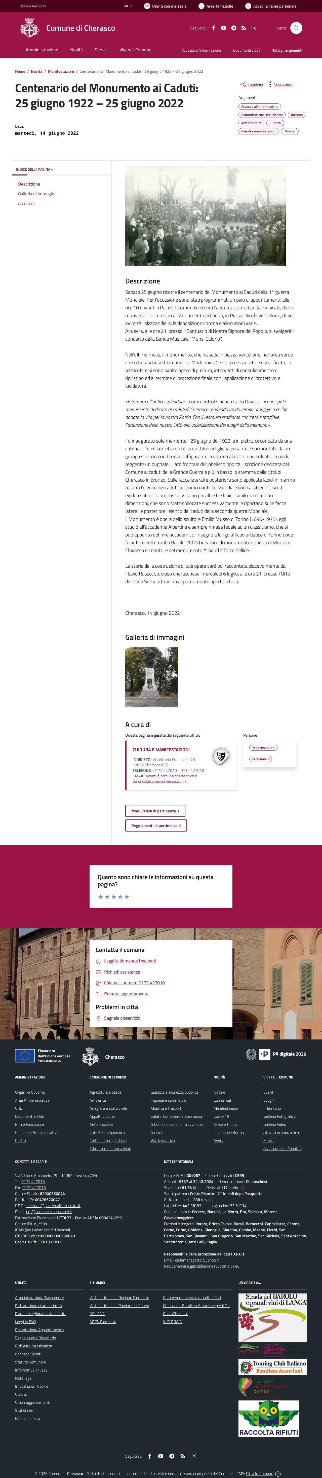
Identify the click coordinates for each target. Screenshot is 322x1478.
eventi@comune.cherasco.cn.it (171, 776)
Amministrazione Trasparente (39, 1297)
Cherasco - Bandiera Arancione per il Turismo (200, 1306)
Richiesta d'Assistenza (33, 1346)
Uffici (19, 1108)
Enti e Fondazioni (29, 1124)
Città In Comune (259, 1473)
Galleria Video (274, 1124)
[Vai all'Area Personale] (270, 6)
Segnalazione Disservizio (35, 1338)
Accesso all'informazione (201, 50)
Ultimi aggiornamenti (32, 1402)
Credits (21, 1394)
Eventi (268, 1092)
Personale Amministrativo (36, 1132)
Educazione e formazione (110, 1148)
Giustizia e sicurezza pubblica (174, 1092)
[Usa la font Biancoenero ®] (165, 6)
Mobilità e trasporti (166, 1108)
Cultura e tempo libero (108, 1140)
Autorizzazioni (101, 1124)
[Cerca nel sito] (296, 28)
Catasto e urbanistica (107, 1132)
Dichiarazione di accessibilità (38, 1306)
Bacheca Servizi (28, 1354)
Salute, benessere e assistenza (176, 1116)
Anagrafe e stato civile (108, 1108)
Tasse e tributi (225, 1124)
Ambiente (98, 1100)
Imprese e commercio (168, 1100)
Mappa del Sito (27, 1418)
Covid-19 (221, 1116)
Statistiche (24, 1410)
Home (20, 71)
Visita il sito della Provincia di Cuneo (119, 1306)
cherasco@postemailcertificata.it (53, 1206)
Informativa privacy (31, 1370)
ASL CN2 (97, 1314)
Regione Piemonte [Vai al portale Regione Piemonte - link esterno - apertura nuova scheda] (33, 6)
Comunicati (223, 1100)
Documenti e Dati (29, 1116)
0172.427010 (33, 1181)
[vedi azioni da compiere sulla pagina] (279, 84)
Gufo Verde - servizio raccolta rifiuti (192, 1297)
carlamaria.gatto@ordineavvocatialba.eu (205, 1266)
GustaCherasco (175, 1314)
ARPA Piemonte (103, 1322)
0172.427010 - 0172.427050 (178, 770)
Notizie (219, 1092)
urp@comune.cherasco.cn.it (49, 1212)
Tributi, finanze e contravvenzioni (178, 1124)
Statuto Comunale (30, 1362)
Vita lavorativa (163, 1140)
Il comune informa (229, 1132)
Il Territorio (272, 1108)
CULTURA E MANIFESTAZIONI (161, 749)
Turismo (157, 1132)
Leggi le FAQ (25, 1322)
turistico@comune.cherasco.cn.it (160, 781)
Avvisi (218, 1140)
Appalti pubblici (102, 1116)
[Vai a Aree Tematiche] (215, 6)
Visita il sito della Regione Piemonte (119, 1297)
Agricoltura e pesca (105, 1092)
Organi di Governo (30, 1092)
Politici (20, 1140)
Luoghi (268, 1100)
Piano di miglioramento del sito (40, 1314)
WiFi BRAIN (172, 1322)
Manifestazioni (61, 71)
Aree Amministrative (32, 1100)
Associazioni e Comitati (282, 1148)
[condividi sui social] (251, 84)
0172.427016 (34, 1187)
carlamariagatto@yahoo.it (197, 1260)
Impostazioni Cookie (31, 1386)
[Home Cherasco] (67, 28)
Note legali (24, 1378)
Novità (36, 71)
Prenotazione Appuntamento (39, 1330)
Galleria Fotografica (279, 1116)
